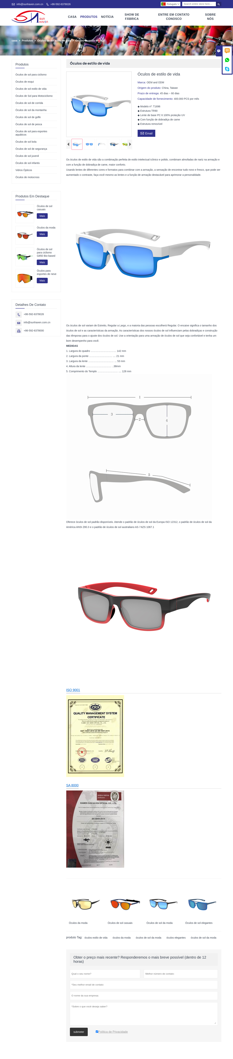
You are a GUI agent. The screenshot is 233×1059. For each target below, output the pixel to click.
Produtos (88, 16)
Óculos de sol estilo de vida (54, 40)
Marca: (142, 82)
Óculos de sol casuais (44, 208)
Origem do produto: (150, 87)
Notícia (107, 16)
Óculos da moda (46, 227)
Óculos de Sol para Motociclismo (34, 95)
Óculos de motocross (27, 177)
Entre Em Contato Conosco (173, 16)
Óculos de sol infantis (27, 163)
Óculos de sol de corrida (29, 103)
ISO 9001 (73, 691)
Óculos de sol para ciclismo (30, 74)
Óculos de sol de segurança (31, 148)
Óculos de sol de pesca (28, 124)
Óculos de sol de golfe (28, 117)
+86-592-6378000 (34, 330)
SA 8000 (72, 786)
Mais (42, 215)
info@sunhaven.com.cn (30, 4)
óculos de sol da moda (148, 938)
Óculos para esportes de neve (46, 272)
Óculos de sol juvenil (27, 155)
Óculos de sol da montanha (30, 110)
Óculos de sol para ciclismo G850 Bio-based (46, 252)
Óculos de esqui (24, 81)
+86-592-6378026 (60, 4)
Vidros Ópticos (23, 170)
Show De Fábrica (132, 16)
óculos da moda (122, 938)
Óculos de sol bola (25, 141)
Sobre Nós (210, 16)
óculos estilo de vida (95, 938)
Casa (72, 16)
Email (146, 133)
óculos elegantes (176, 938)
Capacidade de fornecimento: (156, 98)
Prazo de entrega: (149, 93)
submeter (79, 1032)
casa (14, 40)
